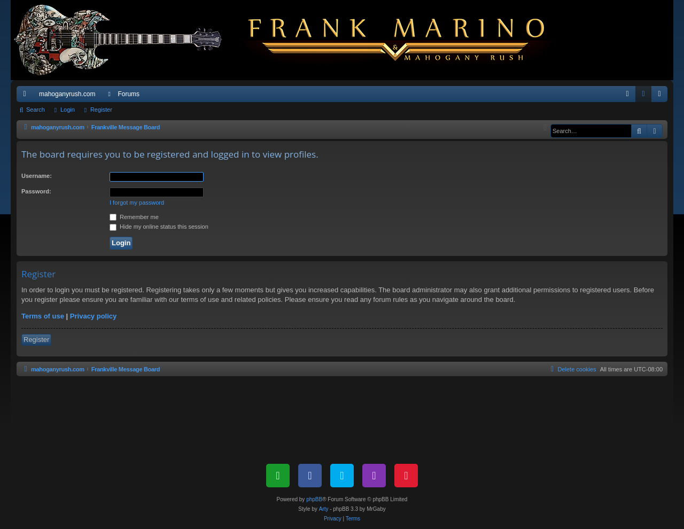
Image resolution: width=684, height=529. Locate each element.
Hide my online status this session (159, 226)
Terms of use (42, 316)
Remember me (134, 217)
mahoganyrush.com (67, 94)
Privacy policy (93, 316)
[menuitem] (627, 94)
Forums (128, 94)
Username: (36, 176)
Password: (36, 191)
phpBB (314, 499)
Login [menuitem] (645, 96)
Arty (324, 509)
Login (67, 109)
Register (101, 109)
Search (35, 109)
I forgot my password (137, 202)
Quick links (27, 96)
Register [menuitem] (661, 96)
